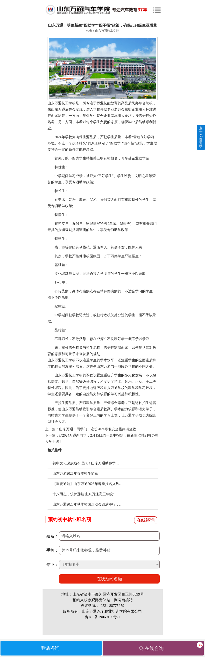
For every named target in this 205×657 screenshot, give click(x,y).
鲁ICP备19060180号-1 (102, 617)
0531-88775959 (112, 606)
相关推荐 (55, 450)
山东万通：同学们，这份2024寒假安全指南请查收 (97, 429)
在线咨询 (146, 520)
